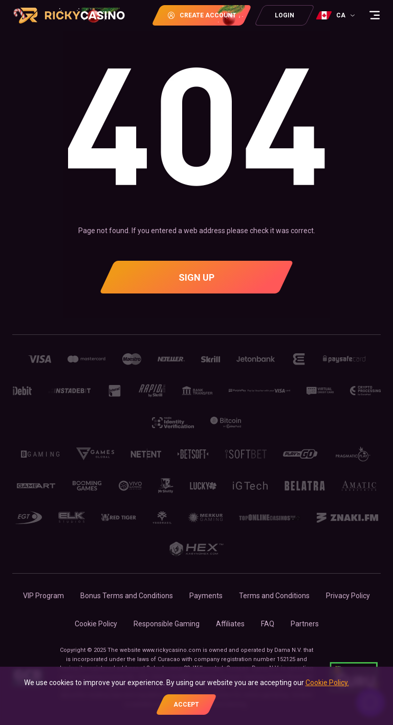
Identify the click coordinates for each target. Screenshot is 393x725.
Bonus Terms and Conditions (126, 596)
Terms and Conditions (274, 596)
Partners (305, 624)
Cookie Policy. (327, 682)
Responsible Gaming (167, 624)
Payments (206, 596)
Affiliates (230, 624)
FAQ (267, 624)
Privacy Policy (348, 596)
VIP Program (43, 596)
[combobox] (337, 15)
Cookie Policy (96, 624)
